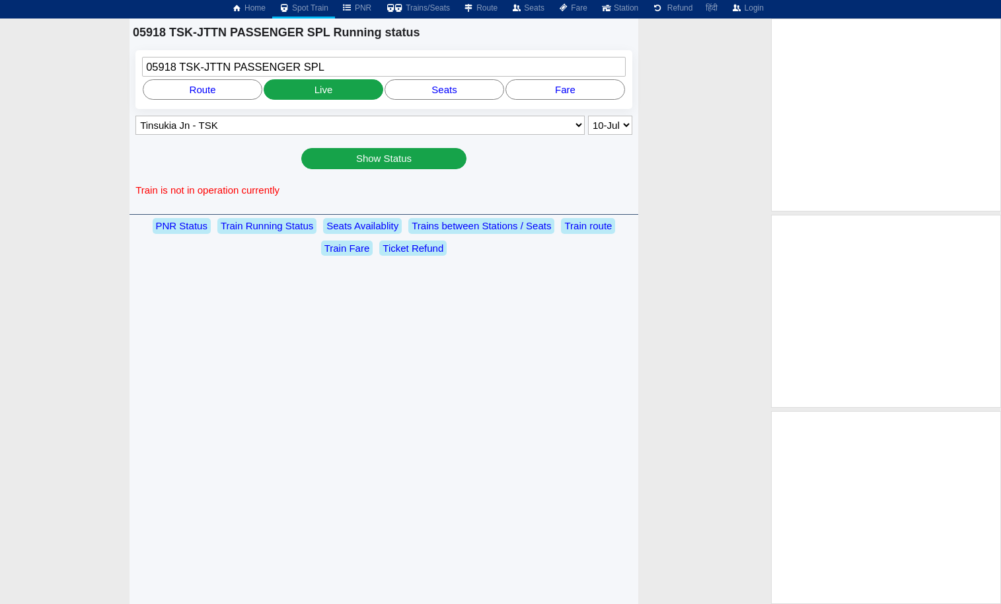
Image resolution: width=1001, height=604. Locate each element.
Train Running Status (267, 225)
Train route (588, 225)
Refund (671, 8)
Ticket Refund (413, 248)
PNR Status (181, 225)
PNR (356, 8)
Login (747, 8)
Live (324, 89)
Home (248, 8)
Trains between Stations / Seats (481, 225)
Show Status (384, 158)
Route (480, 8)
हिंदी (712, 8)
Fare (572, 8)
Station (619, 8)
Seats (527, 8)
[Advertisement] (886, 115)
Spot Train (303, 8)
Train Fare (347, 248)
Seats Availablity (362, 225)
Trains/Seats (417, 8)
